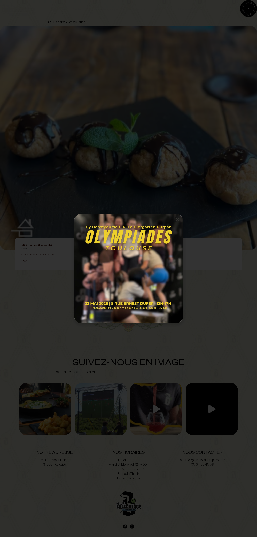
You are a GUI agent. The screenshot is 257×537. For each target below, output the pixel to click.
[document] (128, 268)
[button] (177, 219)
